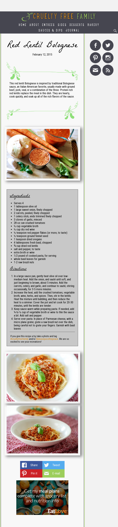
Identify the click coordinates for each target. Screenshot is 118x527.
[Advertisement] (59, 5)
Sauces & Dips (51, 30)
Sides (62, 25)
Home (23, 25)
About (34, 25)
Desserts (77, 25)
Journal (73, 30)
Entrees (48, 25)
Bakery (93, 25)
